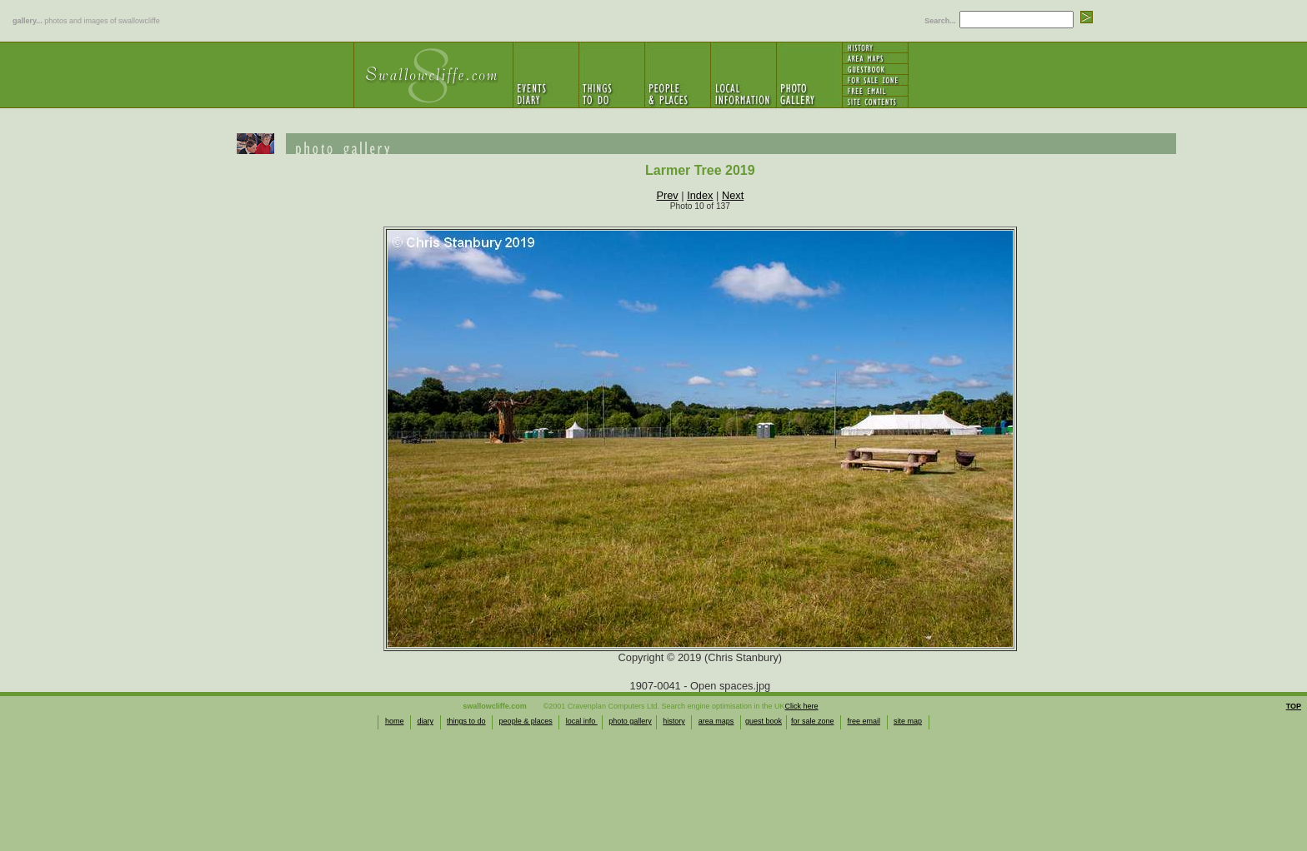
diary (425, 721)
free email (864, 721)
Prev (667, 195)
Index (700, 195)
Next (733, 195)
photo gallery (630, 721)
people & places (526, 721)
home (394, 721)
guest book (763, 721)
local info (582, 721)
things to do (466, 721)
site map (908, 721)
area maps (716, 721)
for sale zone (812, 721)
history (674, 721)
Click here (802, 706)
